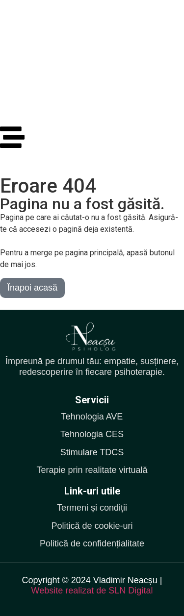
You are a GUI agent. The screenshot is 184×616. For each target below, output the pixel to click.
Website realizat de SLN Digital (92, 590)
